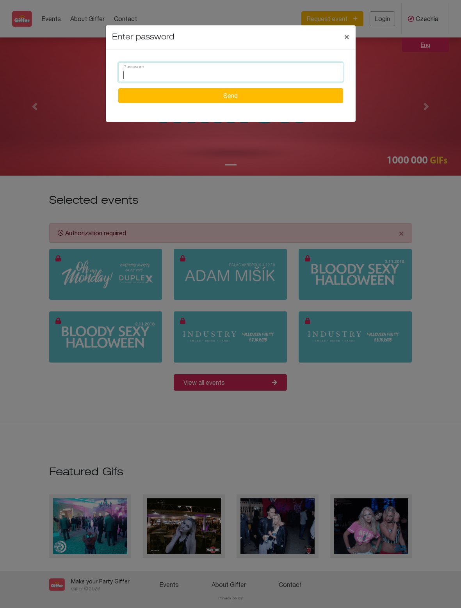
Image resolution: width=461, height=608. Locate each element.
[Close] (347, 36)
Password (133, 67)
